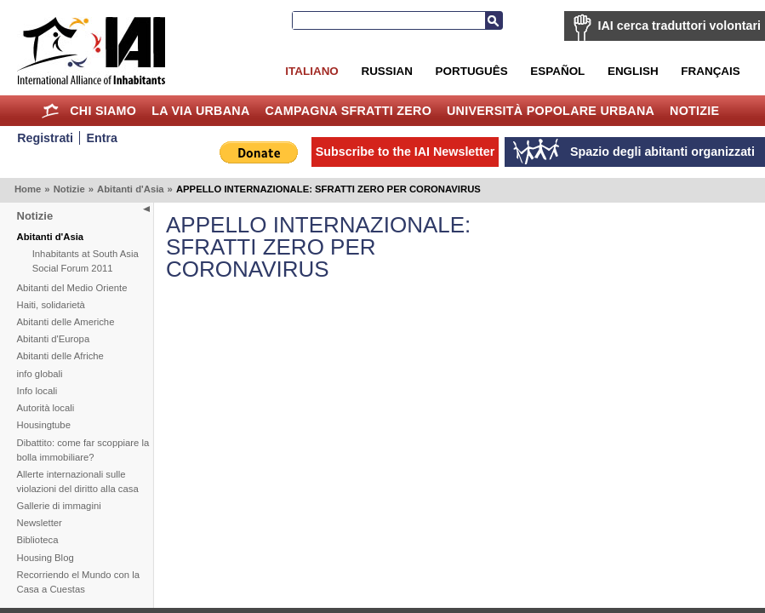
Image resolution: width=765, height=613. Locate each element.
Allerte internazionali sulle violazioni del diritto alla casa (78, 481)
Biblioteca (38, 540)
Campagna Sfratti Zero (348, 110)
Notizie (694, 110)
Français (710, 71)
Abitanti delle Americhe (66, 322)
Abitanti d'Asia (130, 189)
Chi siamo (103, 110)
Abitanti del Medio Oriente (72, 288)
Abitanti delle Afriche (60, 356)
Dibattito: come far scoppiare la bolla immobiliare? (83, 450)
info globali (40, 374)
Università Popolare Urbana (550, 110)
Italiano (311, 71)
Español (557, 71)
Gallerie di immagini (59, 506)
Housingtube (44, 425)
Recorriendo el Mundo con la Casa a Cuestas (78, 582)
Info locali (37, 391)
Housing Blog (45, 558)
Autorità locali (46, 408)
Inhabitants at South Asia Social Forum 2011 (85, 261)
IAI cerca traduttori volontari (679, 25)
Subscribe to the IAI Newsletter (405, 151)
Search (493, 20)
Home (49, 110)
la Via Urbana (200, 110)
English (633, 71)
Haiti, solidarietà (51, 305)
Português (472, 71)
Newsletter (39, 523)
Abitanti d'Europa (53, 339)
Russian (386, 71)
